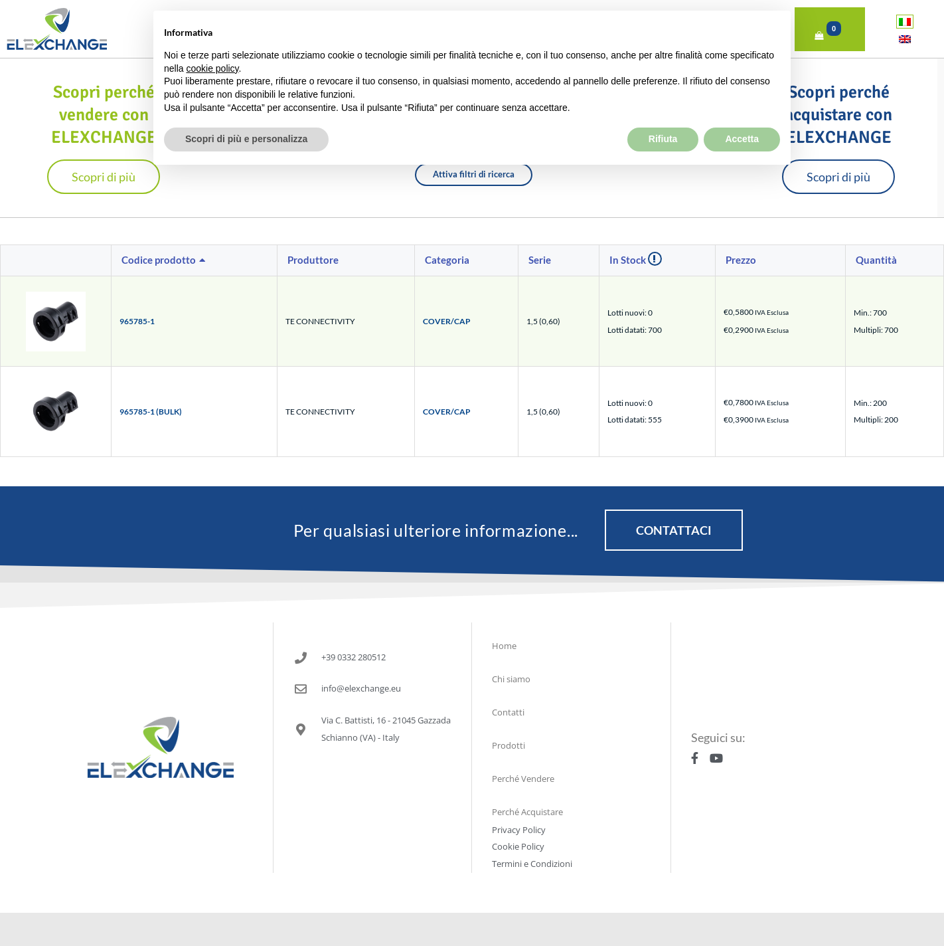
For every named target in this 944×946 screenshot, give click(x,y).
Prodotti (508, 745)
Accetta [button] (742, 109)
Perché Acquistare (527, 812)
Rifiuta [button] (663, 109)
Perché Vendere (523, 779)
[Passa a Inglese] (904, 39)
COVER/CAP (447, 321)
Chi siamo (511, 679)
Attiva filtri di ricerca (473, 174)
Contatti (508, 712)
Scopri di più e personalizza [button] (246, 109)
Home (504, 646)
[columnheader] (194, 261)
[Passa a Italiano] (904, 22)
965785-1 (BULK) (150, 412)
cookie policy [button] (212, 38)
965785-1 (137, 321)
